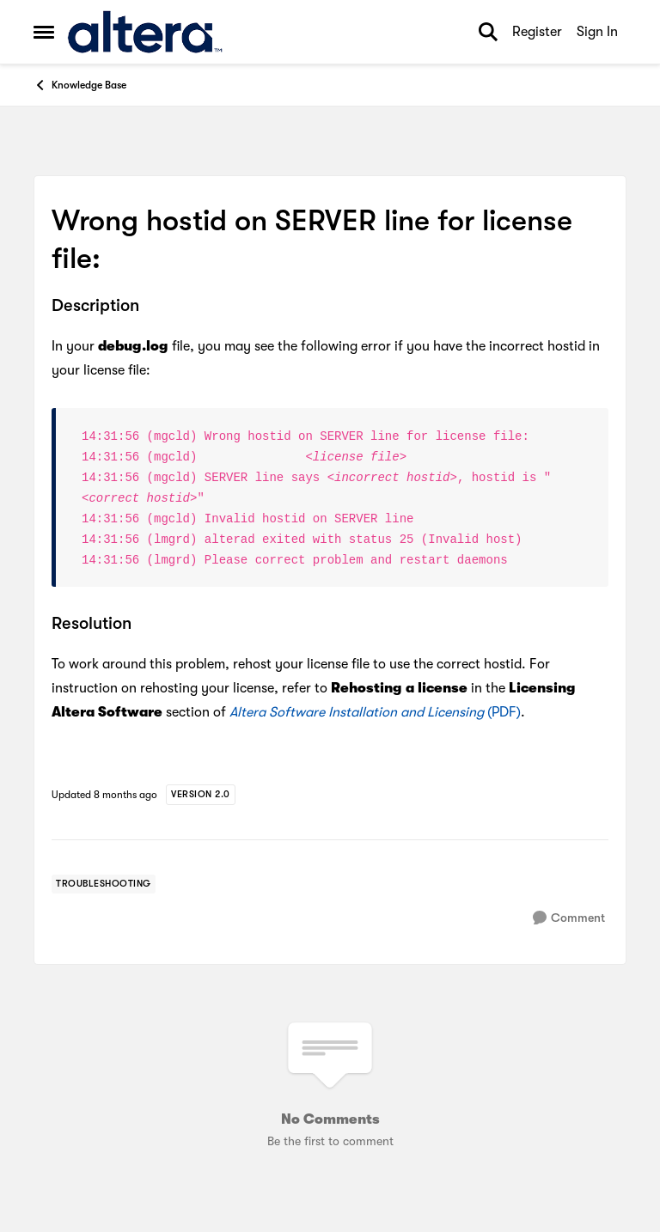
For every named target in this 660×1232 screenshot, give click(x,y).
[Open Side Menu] (44, 32)
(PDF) (375, 712)
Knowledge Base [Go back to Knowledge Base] (80, 85)
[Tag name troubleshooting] (104, 884)
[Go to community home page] (145, 31)
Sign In (597, 32)
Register (537, 32)
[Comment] (568, 918)
